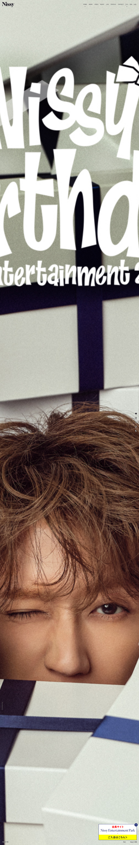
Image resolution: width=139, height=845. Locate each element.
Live (107, 4)
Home (85, 4)
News (90, 4)
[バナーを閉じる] (136, 825)
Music (102, 4)
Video (96, 4)
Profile (113, 4)
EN (131, 4)
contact (121, 4)
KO (135, 4)
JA (127, 4)
